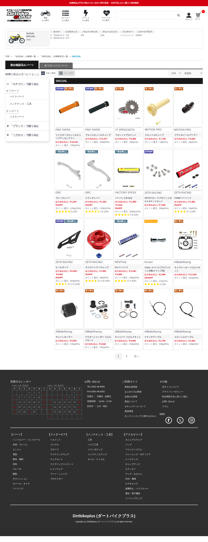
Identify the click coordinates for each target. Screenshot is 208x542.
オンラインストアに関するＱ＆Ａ (140, 416)
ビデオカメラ (131, 483)
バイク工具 (93, 444)
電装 (15, 454)
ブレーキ (17, 469)
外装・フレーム (20, 444)
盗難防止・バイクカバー (137, 488)
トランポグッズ (95, 449)
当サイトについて (170, 387)
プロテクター (56, 479)
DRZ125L (76, 56)
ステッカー (130, 469)
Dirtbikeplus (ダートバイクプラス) (104, 516)
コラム (165, 406)
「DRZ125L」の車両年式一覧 (54, 56)
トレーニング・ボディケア (138, 454)
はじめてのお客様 (133, 391)
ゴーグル (54, 444)
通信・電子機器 (132, 493)
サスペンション (20, 479)
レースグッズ (131, 459)
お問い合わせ (168, 401)
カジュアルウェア (133, 439)
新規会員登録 (131, 387)
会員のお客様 (131, 396)
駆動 (15, 474)
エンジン (17, 449)
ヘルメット (55, 439)
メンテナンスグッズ (97, 454)
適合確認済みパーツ (22, 65)
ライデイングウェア (59, 454)
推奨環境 (129, 411)
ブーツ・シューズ (58, 474)
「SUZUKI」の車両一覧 (24, 56)
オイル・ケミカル (96, 459)
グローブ (54, 449)
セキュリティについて (135, 406)
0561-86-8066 (98, 386)
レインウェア (56, 469)
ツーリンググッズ (133, 498)
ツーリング (18, 488)
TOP (7, 56)
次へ (136, 356)
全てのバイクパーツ (56, 65)
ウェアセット (56, 459)
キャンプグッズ (132, 464)
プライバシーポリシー (172, 391)
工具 (90, 439)
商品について (131, 401)
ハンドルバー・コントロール (26, 439)
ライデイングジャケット (61, 464)
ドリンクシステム (133, 449)
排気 (15, 464)
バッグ (128, 444)
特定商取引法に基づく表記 (174, 396)
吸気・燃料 (18, 459)
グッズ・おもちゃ (133, 474)
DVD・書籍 (130, 479)
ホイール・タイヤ (21, 483)
